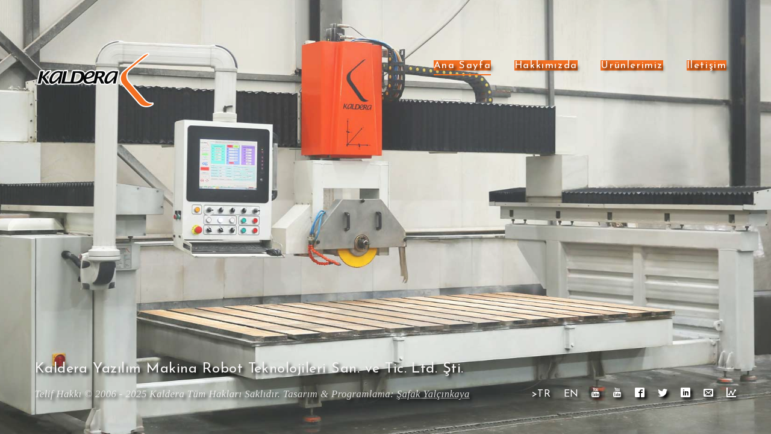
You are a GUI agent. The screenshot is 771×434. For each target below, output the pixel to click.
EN (571, 394)
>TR (541, 394)
